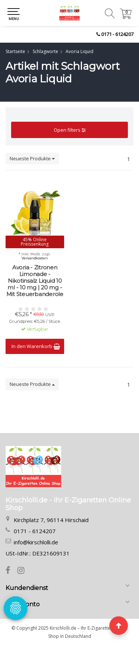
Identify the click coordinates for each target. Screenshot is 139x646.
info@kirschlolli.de (36, 542)
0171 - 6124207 (117, 34)
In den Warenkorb (35, 346)
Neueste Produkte (32, 158)
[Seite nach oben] (118, 625)
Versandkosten (34, 258)
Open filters (70, 130)
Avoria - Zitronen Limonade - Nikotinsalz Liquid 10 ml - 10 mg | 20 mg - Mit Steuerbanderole (34, 281)
